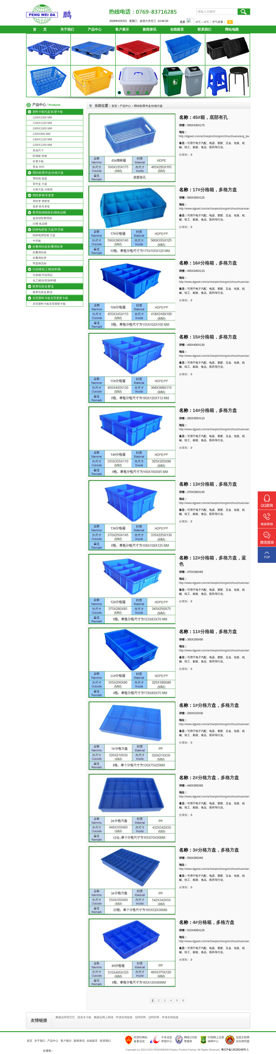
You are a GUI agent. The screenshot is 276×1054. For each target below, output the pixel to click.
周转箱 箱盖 (40, 178)
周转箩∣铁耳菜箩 (43, 195)
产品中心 (95, 29)
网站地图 (232, 29)
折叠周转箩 (39, 258)
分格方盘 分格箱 (43, 189)
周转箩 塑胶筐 (41, 201)
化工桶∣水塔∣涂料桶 (44, 280)
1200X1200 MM (42, 145)
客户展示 (122, 29)
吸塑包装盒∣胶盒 (43, 286)
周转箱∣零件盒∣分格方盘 (48, 172)
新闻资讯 (149, 29)
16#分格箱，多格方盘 (215, 262)
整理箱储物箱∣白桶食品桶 (49, 212)
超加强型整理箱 (42, 218)
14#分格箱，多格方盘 (215, 410)
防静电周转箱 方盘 (44, 235)
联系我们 (204, 29)
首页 (114, 105)
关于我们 (67, 29)
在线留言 (177, 29)
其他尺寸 (38, 150)
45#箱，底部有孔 (210, 117)
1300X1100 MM (42, 139)
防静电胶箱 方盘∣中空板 (48, 229)
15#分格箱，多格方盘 (215, 336)
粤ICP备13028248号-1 (235, 1049)
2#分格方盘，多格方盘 (216, 777)
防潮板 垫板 (40, 155)
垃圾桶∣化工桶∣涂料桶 (46, 269)
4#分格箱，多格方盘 (213, 922)
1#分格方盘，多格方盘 (216, 705)
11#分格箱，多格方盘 (215, 631)
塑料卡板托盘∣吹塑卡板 (47, 111)
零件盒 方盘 (40, 184)
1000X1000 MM (42, 128)
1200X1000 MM (42, 117)
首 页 (40, 29)
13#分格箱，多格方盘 (215, 484)
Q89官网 (140, 1017)
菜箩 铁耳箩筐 (41, 206)
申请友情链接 (124, 1017)
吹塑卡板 (38, 161)
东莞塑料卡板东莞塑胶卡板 (50, 298)
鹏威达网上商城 (103, 1017)
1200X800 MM (42, 134)
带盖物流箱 (39, 263)
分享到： (184, 154)
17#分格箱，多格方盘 (215, 189)
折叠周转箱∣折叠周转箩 (47, 246)
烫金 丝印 (38, 166)
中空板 (37, 240)
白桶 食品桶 (40, 223)
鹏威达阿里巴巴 (65, 1017)
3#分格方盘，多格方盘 (216, 849)
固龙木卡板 (84, 1017)
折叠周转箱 (39, 252)
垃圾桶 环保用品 (43, 275)
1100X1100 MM (42, 123)
